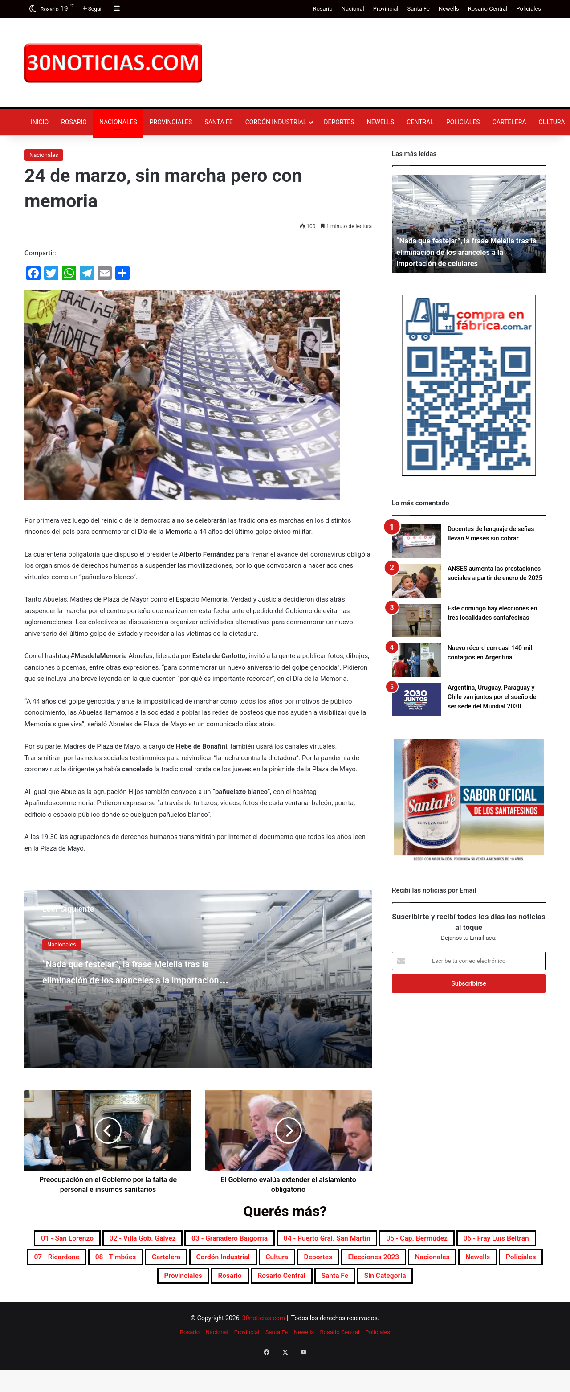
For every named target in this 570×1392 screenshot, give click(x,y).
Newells (449, 8)
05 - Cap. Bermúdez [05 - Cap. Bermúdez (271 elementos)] (90, 1261)
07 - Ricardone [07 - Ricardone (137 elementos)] (278, 1261)
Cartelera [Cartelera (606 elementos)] (414, 1261)
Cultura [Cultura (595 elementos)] (74, 1282)
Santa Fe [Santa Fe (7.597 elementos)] (289, 1303)
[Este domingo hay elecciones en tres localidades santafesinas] (416, 620)
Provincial (386, 8)
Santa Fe (418, 8)
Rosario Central (488, 8)
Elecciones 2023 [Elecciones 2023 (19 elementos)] (194, 1282)
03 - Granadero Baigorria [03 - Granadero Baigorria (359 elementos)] (314, 1239)
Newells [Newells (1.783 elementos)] (322, 1282)
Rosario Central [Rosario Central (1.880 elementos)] (222, 1303)
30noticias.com (263, 1347)
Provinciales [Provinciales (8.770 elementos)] (437, 1282)
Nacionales (118, 122)
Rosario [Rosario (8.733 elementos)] (495, 1282)
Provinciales (171, 122)
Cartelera (509, 122)
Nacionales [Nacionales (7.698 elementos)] (266, 1282)
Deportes (339, 122)
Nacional (353, 8)
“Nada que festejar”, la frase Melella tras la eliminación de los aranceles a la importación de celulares (132, 987)
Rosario (322, 8)
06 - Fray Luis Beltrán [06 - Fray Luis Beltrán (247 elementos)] (189, 1261)
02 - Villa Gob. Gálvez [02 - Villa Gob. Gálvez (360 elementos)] (205, 1239)
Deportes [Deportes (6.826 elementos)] (124, 1282)
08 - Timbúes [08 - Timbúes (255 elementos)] (352, 1261)
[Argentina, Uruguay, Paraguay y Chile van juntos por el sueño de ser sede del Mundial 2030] (416, 699)
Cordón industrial (276, 122)
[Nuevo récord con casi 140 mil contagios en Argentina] (416, 660)
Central (420, 122)
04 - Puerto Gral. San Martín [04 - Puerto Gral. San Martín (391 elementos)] (437, 1239)
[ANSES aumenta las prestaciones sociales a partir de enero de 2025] (416, 581)
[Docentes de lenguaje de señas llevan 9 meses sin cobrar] (416, 541)
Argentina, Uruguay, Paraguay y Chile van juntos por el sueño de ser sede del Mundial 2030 (492, 697)
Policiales (528, 8)
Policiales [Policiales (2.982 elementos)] (375, 1282)
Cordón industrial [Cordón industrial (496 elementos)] (485, 1261)
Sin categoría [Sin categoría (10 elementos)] (351, 1303)
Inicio (40, 122)
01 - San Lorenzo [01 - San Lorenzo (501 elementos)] (111, 1239)
